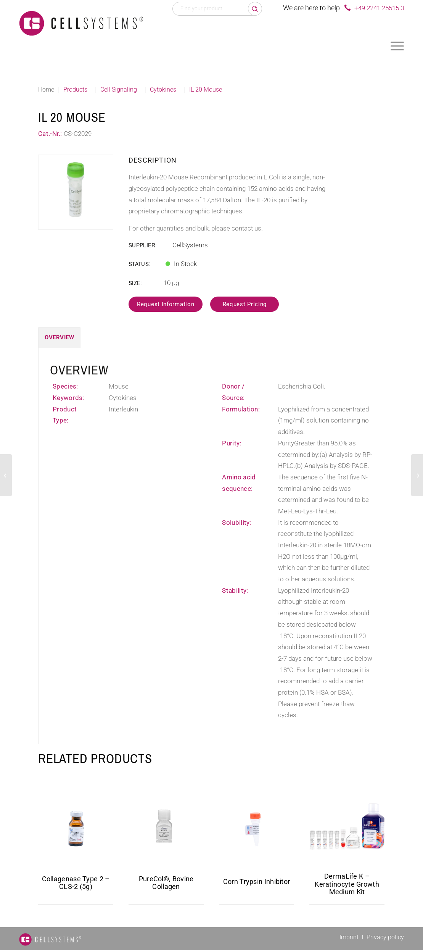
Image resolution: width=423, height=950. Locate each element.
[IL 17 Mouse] (6, 475)
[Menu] (397, 45)
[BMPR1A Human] (417, 475)
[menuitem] (397, 45)
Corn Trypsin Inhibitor (256, 881)
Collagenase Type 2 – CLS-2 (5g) (76, 883)
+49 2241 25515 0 (379, 8)
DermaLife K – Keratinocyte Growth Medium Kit (347, 884)
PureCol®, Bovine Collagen (166, 883)
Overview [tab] (59, 337)
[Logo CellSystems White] (81, 23)
